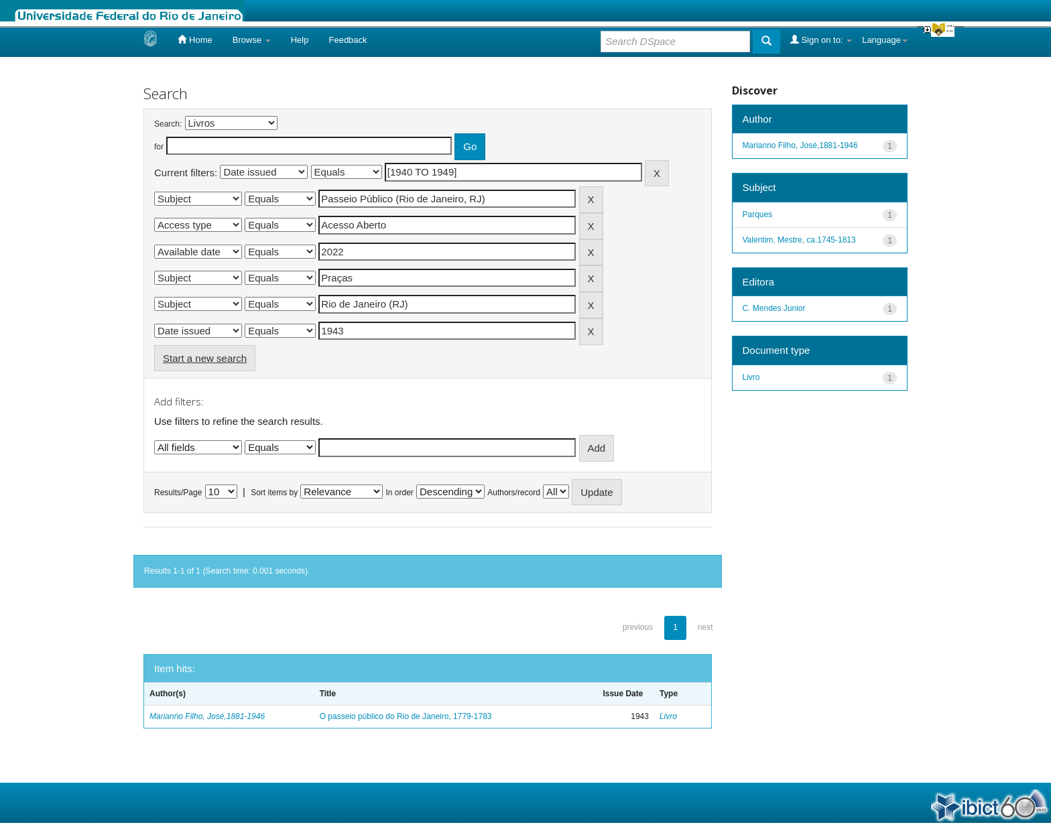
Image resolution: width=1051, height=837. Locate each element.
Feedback (347, 40)
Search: (168, 124)
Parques (758, 214)
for (159, 146)
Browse (252, 40)
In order (400, 492)
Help (300, 40)
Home (195, 39)
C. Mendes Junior (774, 308)
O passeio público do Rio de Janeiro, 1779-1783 (406, 716)
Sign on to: (821, 39)
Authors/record (513, 492)
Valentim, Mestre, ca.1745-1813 (799, 240)
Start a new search (205, 358)
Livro (668, 716)
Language (885, 40)
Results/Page (178, 492)
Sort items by (274, 492)
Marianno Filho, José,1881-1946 (207, 716)
